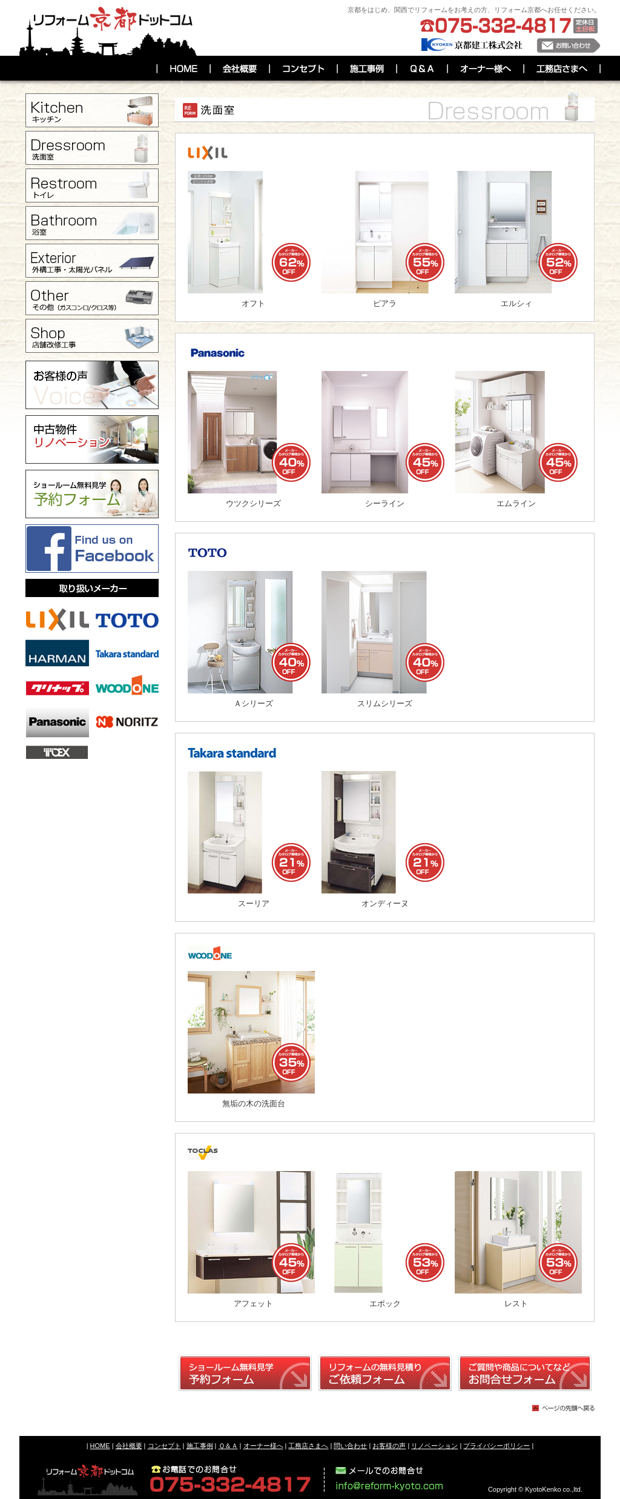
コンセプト (164, 1445)
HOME (100, 1445)
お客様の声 (389, 1445)
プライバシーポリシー (496, 1445)
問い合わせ (350, 1445)
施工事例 (199, 1445)
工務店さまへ (308, 1445)
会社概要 (129, 1445)
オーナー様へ (263, 1445)
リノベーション (434, 1445)
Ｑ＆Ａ (228, 1445)
